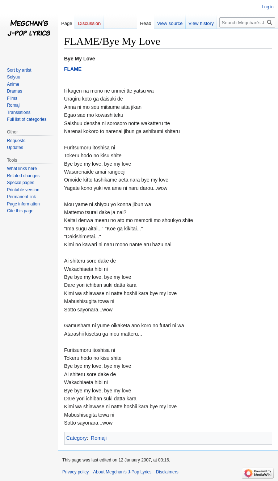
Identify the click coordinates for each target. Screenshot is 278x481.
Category (76, 438)
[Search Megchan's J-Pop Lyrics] (247, 22)
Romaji (99, 438)
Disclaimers (167, 471)
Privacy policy (75, 471)
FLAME (72, 69)
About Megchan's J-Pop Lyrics (122, 471)
